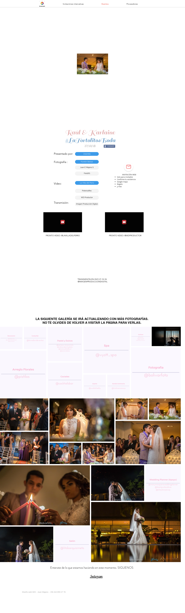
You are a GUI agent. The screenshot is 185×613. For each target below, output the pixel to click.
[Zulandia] (87, 154)
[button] (73, 3)
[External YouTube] (93, 259)
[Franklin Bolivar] (87, 162)
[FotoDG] (87, 173)
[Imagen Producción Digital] (87, 204)
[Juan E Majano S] (87, 167)
